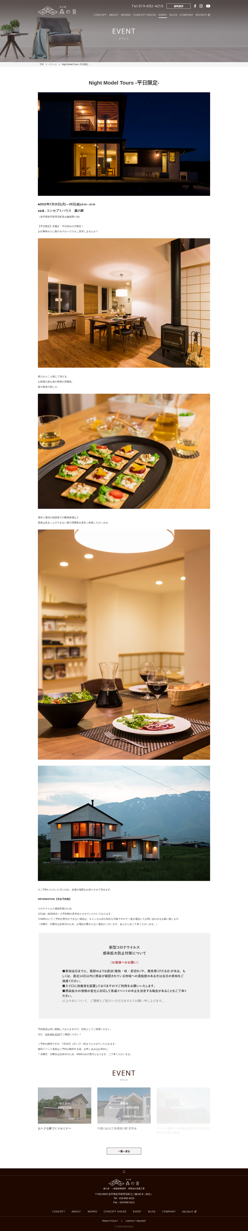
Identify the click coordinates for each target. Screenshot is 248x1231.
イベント (53, 64)
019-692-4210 (52, 1034)
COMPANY (186, 14)
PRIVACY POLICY (110, 1221)
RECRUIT (188, 1211)
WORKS (126, 14)
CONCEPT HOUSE (144, 14)
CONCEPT (100, 14)
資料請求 (178, 6)
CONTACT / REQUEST (136, 1221)
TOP (42, 64)
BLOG (173, 14)
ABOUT (114, 14)
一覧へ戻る (124, 1151)
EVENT (163, 14)
